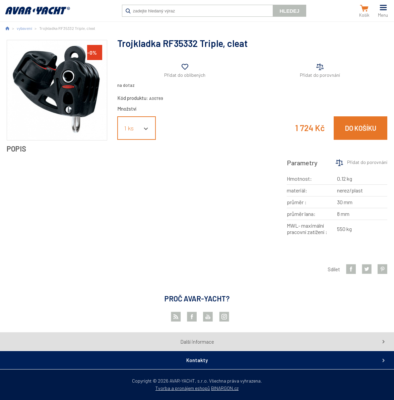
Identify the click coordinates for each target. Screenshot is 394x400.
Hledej (289, 11)
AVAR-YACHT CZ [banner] (37, 14)
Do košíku (360, 128)
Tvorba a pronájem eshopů (182, 388)
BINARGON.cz (225, 388)
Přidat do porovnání (320, 75)
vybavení (24, 28)
